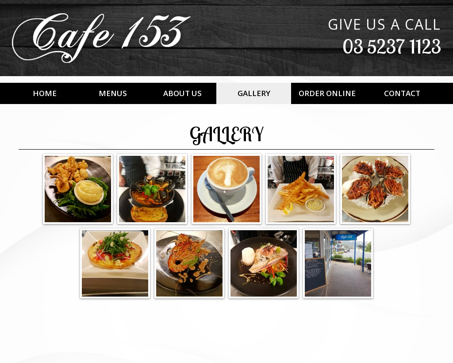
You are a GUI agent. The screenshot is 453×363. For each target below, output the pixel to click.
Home (45, 93)
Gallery (254, 93)
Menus (113, 93)
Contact (402, 93)
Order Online (327, 93)
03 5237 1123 (391, 46)
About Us (182, 93)
